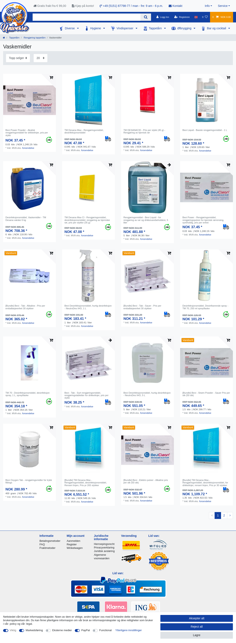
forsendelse (28, 148)
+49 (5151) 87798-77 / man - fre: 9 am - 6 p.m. (131, 5)
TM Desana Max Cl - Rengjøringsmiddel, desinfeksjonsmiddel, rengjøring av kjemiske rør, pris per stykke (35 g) (87, 220)
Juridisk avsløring (104, 551)
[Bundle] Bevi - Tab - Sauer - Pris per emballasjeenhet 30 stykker (142, 306)
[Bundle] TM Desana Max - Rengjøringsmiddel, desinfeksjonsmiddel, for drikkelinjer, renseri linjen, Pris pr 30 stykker (205, 483)
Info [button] (207, 5)
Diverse (70, 28)
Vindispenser (125, 28)
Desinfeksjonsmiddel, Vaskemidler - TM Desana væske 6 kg (25, 218)
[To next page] (230, 515)
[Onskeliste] (205, 17)
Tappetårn (156, 28)
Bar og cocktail (217, 28)
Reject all (197, 626)
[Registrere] (182, 17)
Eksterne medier (62, 630)
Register (72, 544)
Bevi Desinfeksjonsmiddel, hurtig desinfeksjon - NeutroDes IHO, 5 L (147, 394)
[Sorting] (18, 58)
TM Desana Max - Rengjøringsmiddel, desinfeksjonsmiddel (83, 131)
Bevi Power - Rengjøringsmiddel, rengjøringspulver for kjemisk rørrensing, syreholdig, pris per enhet (203, 220)
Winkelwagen (75, 547)
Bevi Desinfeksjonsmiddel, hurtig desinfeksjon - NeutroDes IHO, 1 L (88, 306)
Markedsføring (34, 630)
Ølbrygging (184, 28)
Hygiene (96, 28)
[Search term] (86, 17)
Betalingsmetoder (49, 540)
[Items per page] (40, 58)
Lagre (196, 635)
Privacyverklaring (104, 547)
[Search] (145, 17)
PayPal (85, 630)
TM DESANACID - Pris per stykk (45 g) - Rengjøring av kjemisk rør (144, 131)
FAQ (42, 544)
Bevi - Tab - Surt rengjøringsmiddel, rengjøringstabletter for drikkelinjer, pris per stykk (86, 395)
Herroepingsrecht (104, 544)
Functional (105, 630)
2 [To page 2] (224, 515)
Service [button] (223, 5)
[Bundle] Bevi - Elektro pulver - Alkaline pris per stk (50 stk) (145, 481)
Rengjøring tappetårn (34, 37)
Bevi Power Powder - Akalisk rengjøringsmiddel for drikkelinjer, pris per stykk (26, 133)
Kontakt (175, 5)
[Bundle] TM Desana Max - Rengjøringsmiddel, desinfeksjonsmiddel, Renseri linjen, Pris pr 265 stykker (85, 483)
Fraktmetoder (47, 547)
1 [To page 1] (218, 515)
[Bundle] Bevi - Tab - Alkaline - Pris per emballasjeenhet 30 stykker (25, 306)
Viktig (13, 630)
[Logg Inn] (162, 17)
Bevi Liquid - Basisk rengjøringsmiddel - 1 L (204, 130)
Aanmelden (73, 540)
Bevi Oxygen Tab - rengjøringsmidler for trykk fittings (28, 481)
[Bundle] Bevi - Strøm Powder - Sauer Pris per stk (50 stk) (206, 394)
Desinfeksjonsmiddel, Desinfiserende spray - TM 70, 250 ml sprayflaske (205, 306)
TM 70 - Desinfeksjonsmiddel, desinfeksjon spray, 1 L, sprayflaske (27, 394)
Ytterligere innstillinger (128, 630)
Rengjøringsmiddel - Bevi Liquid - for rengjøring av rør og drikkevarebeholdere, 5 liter (145, 220)
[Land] (196, 17)
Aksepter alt (196, 618)
